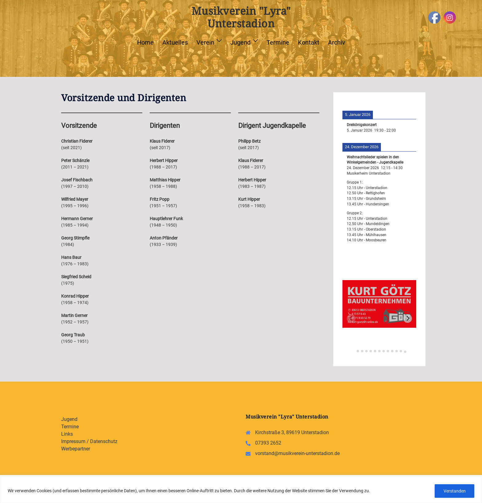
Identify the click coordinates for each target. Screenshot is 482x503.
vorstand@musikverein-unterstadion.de (297, 453)
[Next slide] (407, 318)
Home (145, 42)
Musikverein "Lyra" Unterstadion (241, 17)
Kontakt (308, 42)
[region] (241, 489)
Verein (205, 42)
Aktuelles (175, 42)
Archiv (336, 42)
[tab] (353, 350)
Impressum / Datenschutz (89, 441)
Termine (278, 42)
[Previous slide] (351, 318)
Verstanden (454, 491)
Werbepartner (75, 449)
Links (67, 434)
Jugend (240, 42)
